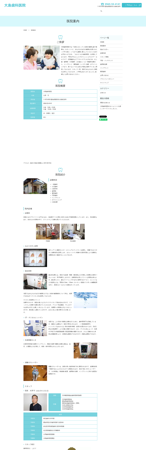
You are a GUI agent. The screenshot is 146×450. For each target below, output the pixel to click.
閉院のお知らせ (105, 101)
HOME (42, 11)
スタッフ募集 (85, 11)
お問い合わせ (97, 11)
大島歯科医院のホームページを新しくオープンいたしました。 (110, 105)
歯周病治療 (103, 62)
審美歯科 (103, 69)
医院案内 (51, 11)
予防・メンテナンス (106, 58)
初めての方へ (62, 11)
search (105, 10)
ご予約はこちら (131, 5)
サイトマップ (104, 81)
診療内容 (73, 11)
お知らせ (103, 91)
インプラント (104, 66)
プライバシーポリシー (107, 77)
